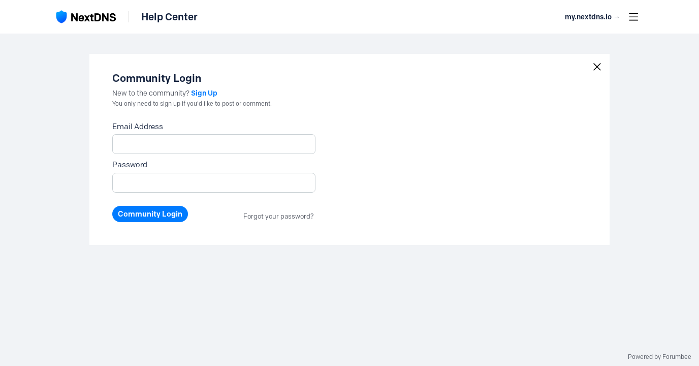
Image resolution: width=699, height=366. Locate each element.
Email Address (137, 126)
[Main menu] (633, 17)
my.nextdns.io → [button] (592, 17)
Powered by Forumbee (659, 356)
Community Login (150, 214)
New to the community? (151, 93)
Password (129, 164)
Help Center (169, 17)
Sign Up (204, 93)
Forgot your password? (278, 216)
